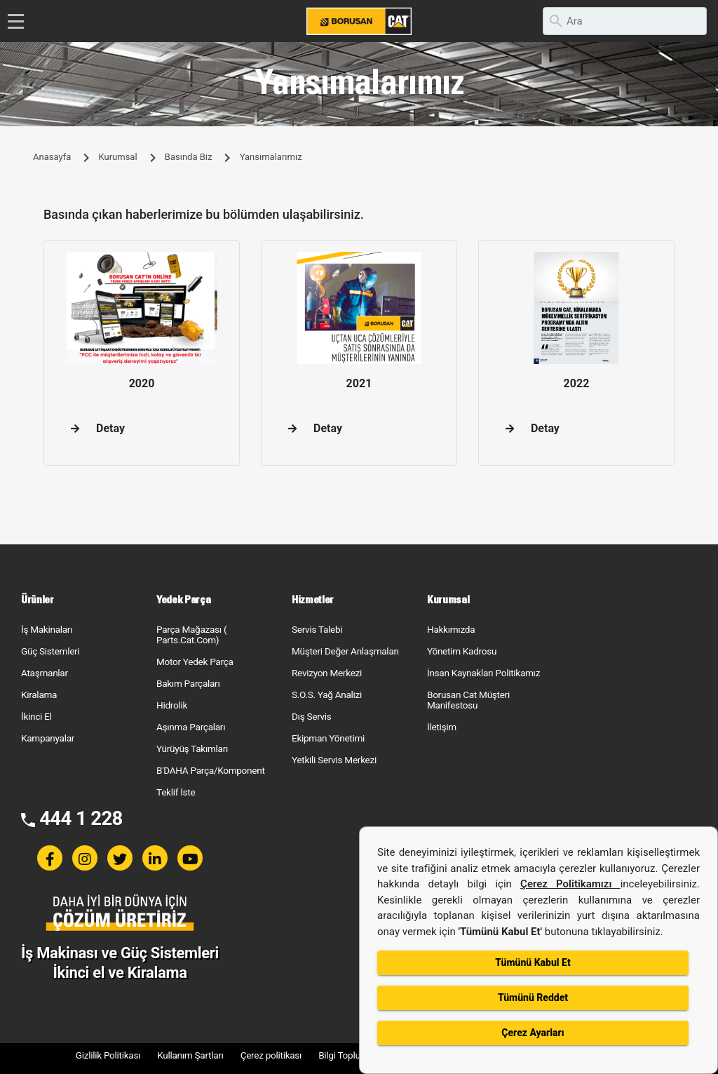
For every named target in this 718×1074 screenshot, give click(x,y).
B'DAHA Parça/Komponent (210, 770)
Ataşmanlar (44, 672)
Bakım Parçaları (187, 683)
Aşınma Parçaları (190, 726)
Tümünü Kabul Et (532, 962)
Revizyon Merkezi (327, 672)
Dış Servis (312, 716)
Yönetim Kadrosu (461, 651)
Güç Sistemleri (50, 651)
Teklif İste (175, 792)
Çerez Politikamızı (570, 884)
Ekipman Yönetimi (328, 738)
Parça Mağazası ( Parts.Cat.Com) (191, 634)
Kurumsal (117, 157)
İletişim (441, 726)
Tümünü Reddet (533, 997)
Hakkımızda (451, 629)
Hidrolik (171, 705)
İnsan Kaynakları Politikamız (483, 672)
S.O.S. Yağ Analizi (327, 694)
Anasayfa (52, 157)
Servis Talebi (317, 629)
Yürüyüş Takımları (192, 748)
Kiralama (39, 694)
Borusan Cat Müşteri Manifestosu (468, 700)
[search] (625, 21)
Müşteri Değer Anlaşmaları (345, 651)
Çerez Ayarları (532, 1032)
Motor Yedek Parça (194, 661)
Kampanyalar (47, 738)
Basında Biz (188, 157)
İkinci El (36, 716)
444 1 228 (81, 818)
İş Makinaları (46, 629)
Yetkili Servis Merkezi (334, 759)
